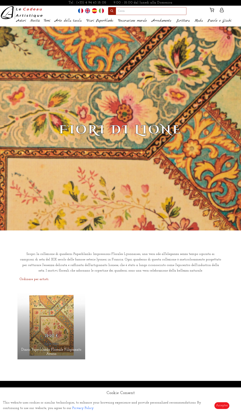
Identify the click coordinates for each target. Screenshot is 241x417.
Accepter (222, 405)
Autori (21, 20)
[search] (151, 11)
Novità (35, 20)
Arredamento (161, 20)
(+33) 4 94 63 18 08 (91, 2)
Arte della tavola (68, 20)
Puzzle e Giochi (220, 20)
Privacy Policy (83, 408)
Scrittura (183, 20)
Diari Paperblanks (99, 20)
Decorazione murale (132, 20)
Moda (199, 20)
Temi (47, 20)
